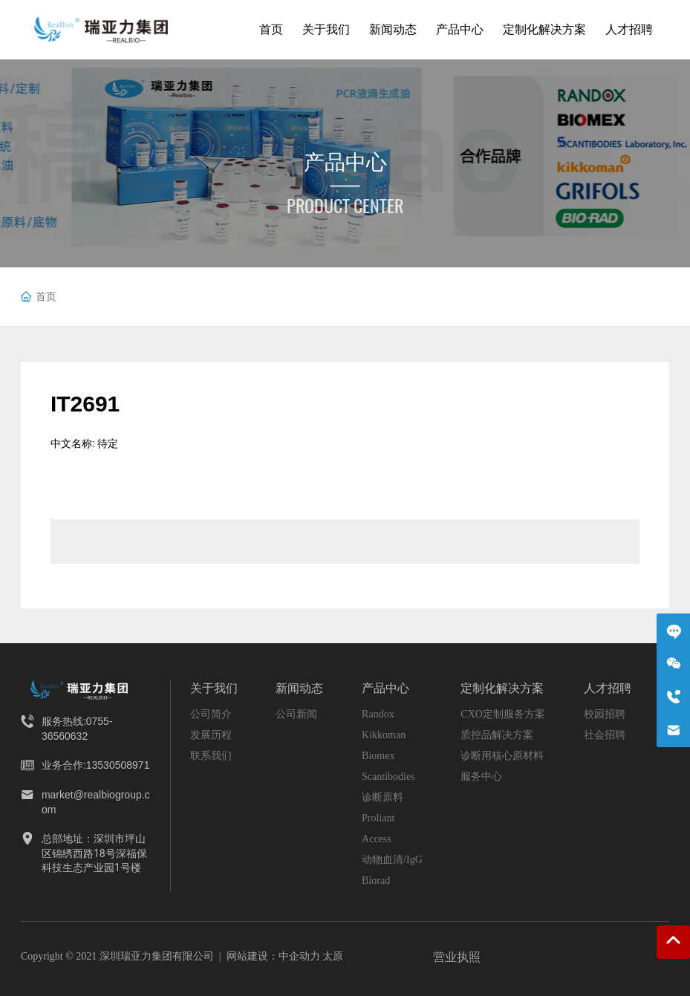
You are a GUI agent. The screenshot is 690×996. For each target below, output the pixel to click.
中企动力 (299, 956)
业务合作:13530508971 (96, 765)
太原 (332, 956)
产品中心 (345, 162)
